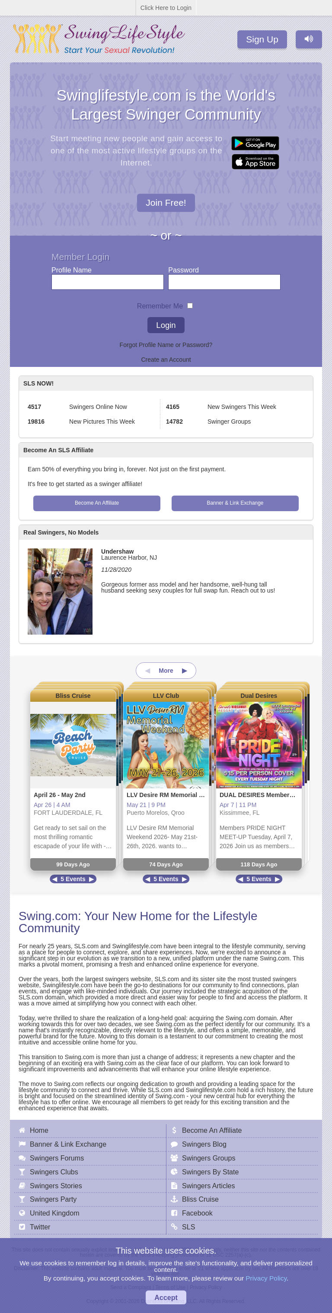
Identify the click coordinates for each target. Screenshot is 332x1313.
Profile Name (71, 268)
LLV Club (166, 695)
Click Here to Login (166, 7)
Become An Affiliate (97, 503)
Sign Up (262, 39)
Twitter (40, 1227)
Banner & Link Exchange (235, 503)
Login (166, 325)
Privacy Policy (266, 1278)
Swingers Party (53, 1199)
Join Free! (166, 203)
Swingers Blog (204, 1144)
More (166, 671)
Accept (166, 1297)
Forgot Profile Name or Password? (166, 344)
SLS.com (86, 946)
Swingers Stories (56, 1186)
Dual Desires (259, 695)
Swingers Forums (57, 1158)
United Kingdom (55, 1213)
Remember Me (160, 304)
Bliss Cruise (73, 695)
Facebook (197, 1213)
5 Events (73, 879)
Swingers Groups (208, 1158)
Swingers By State (210, 1172)
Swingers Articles (208, 1186)
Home (39, 1130)
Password (183, 268)
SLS (188, 1227)
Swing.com (48, 916)
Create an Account (166, 359)
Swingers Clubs (54, 1172)
